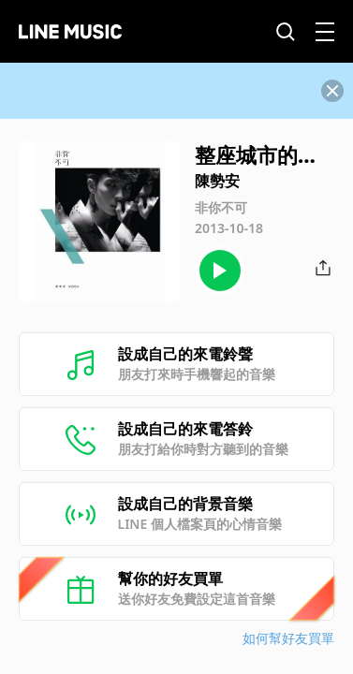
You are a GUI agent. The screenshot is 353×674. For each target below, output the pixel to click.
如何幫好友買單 (288, 638)
